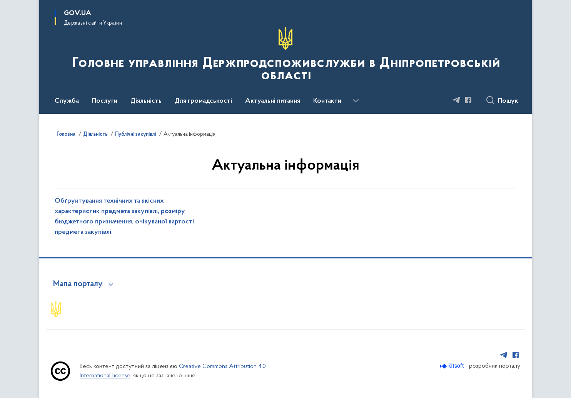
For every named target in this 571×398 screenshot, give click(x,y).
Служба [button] (67, 101)
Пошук (508, 101)
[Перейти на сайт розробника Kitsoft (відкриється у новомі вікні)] (452, 366)
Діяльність (95, 134)
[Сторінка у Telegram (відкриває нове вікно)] (456, 100)
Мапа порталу (78, 284)
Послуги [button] (104, 101)
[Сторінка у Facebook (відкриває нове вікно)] (468, 100)
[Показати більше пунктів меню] (355, 101)
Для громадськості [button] (203, 101)
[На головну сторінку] (285, 56)
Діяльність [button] (146, 101)
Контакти (327, 101)
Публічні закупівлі (135, 134)
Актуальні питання (272, 101)
